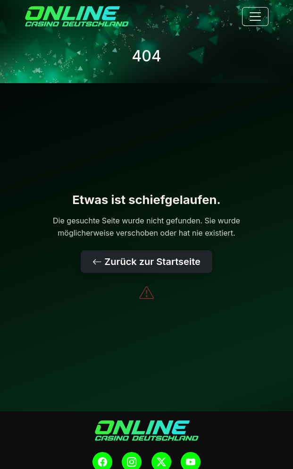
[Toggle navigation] (255, 16)
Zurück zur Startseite (146, 261)
